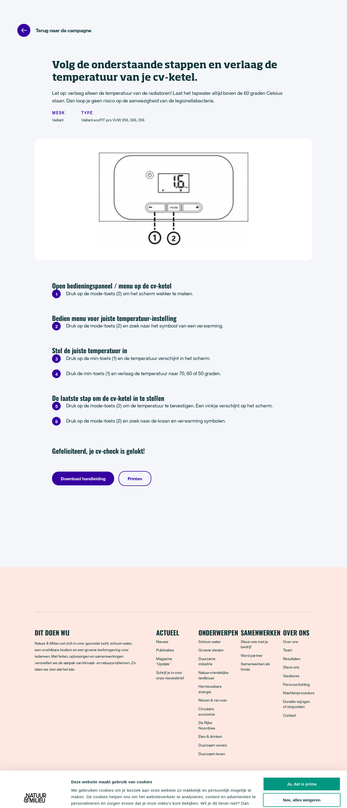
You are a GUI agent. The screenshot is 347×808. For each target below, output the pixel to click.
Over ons (290, 641)
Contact (289, 715)
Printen (135, 478)
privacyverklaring (180, 782)
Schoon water (209, 641)
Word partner (252, 655)
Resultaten (291, 658)
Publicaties (165, 650)
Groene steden (210, 650)
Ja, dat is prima (301, 750)
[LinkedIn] (75, 689)
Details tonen (84, 797)
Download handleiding (83, 478)
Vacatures (291, 675)
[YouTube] (87, 689)
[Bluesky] (51, 689)
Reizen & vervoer (212, 700)
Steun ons (291, 667)
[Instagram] (63, 689)
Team (287, 650)
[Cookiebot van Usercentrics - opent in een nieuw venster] (35, 797)
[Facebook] (39, 689)
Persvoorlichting (296, 684)
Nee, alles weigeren (301, 766)
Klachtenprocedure (298, 692)
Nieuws (162, 641)
